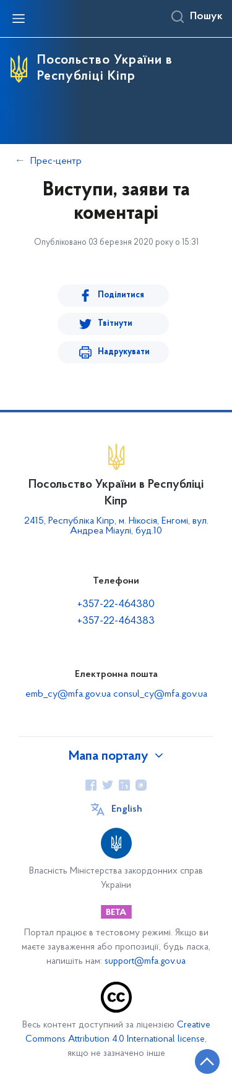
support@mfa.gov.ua (145, 961)
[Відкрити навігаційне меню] (18, 18)
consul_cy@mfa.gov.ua (160, 694)
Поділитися (121, 295)
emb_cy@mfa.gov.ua (69, 694)
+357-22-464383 (116, 621)
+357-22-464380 (116, 604)
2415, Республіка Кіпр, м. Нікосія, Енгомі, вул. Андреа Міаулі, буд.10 (116, 526)
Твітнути (115, 323)
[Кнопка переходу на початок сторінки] (207, 1061)
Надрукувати (124, 352)
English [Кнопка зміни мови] (126, 809)
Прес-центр (56, 161)
